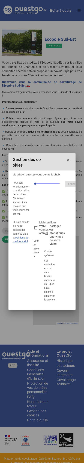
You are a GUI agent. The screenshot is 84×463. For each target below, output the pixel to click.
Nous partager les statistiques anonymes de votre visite (57, 233)
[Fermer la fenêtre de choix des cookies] (68, 160)
